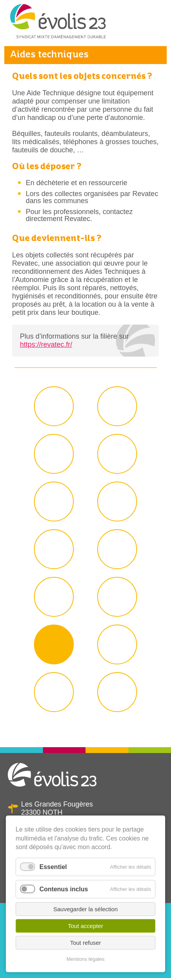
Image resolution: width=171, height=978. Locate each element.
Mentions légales (85, 959)
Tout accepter (85, 926)
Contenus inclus (63, 889)
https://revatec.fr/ (46, 344)
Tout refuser (85, 942)
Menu (155, 25)
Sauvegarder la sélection (85, 909)
